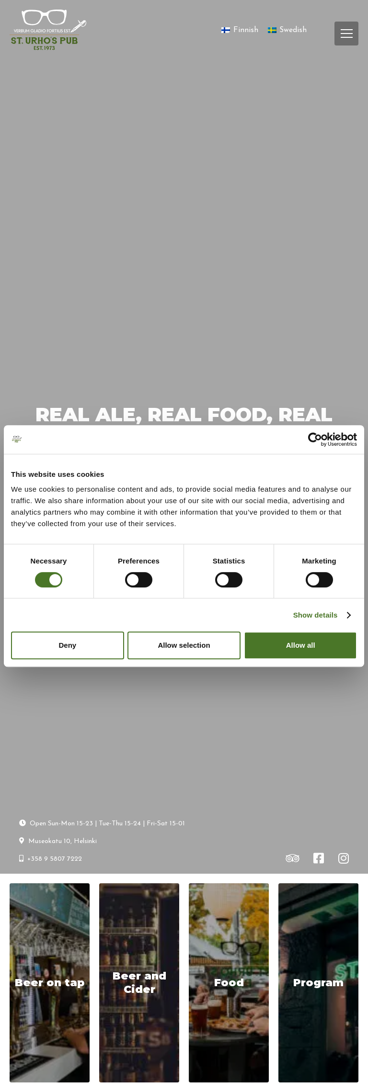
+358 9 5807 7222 (50, 859)
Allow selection (184, 645)
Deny (67, 645)
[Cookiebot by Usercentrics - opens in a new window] (315, 439)
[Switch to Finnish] (240, 30)
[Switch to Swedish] (287, 30)
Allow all (300, 645)
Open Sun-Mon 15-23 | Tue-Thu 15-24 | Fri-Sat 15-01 (102, 823)
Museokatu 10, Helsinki (58, 841)
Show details (315, 615)
